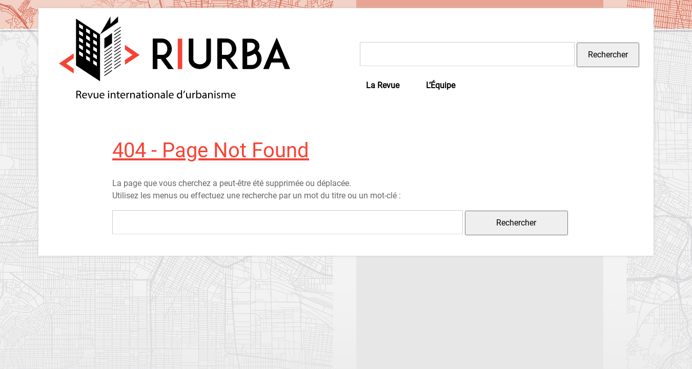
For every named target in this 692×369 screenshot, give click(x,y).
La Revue (382, 85)
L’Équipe (440, 85)
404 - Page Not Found (210, 150)
